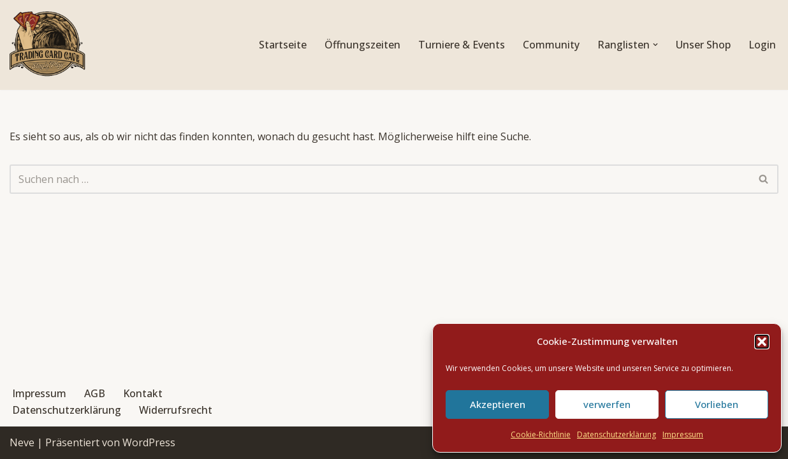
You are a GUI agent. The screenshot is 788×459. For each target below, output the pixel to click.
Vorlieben (716, 404)
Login (762, 45)
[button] (761, 341)
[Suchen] (380, 179)
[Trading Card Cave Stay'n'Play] (48, 44)
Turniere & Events (461, 45)
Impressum (682, 434)
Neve (22, 442)
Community (551, 45)
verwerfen (607, 404)
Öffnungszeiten (362, 45)
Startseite (283, 45)
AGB (94, 393)
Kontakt (143, 393)
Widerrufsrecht (175, 410)
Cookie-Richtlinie (541, 434)
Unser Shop (703, 45)
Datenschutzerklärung (616, 434)
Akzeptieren (497, 404)
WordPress (148, 442)
